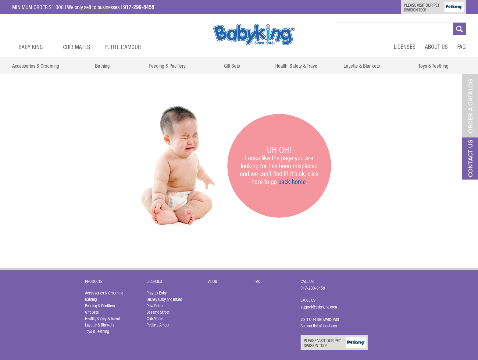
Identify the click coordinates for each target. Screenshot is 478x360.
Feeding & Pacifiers (100, 305)
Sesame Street (158, 312)
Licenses (405, 46)
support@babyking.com (319, 307)
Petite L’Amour (123, 47)
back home (292, 182)
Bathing (91, 299)
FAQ (461, 46)
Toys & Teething (97, 331)
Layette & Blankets (99, 325)
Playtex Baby (157, 292)
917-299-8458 (313, 288)
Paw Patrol (155, 305)
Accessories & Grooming (104, 292)
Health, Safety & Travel (102, 318)
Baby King (31, 47)
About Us (436, 46)
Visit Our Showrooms (321, 319)
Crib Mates (76, 47)
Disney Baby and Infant (164, 299)
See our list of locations (319, 325)
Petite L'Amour (158, 325)
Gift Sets (92, 312)
